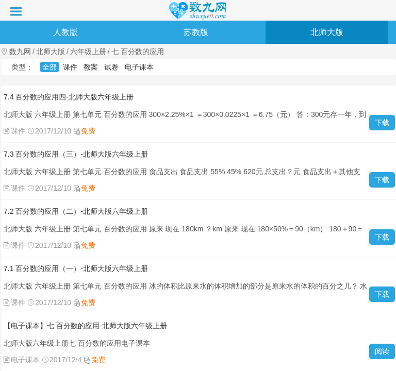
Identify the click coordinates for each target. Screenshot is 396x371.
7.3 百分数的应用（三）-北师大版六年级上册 (76, 154)
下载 (382, 123)
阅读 (382, 351)
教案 (91, 67)
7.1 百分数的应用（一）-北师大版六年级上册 (76, 268)
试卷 (111, 67)
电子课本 (139, 67)
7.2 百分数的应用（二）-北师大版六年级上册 (76, 211)
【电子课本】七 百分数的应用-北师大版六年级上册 (85, 326)
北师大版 (326, 32)
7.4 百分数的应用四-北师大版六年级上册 (69, 97)
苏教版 (196, 32)
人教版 (65, 32)
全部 (49, 67)
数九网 (20, 51)
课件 (70, 67)
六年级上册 (88, 51)
